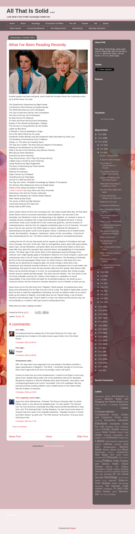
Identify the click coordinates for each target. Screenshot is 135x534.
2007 (100, 366)
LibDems (107, 444)
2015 (100, 337)
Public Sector (120, 464)
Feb (102, 298)
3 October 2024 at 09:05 (26, 355)
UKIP (119, 488)
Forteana (124, 427)
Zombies (112, 494)
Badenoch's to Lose (108, 202)
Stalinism (112, 480)
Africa (107, 396)
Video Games (15, 28)
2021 (100, 314)
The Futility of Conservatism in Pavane (108, 165)
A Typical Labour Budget (110, 159)
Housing (107, 435)
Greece (98, 432)
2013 (100, 344)
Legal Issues (122, 441)
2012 (100, 348)
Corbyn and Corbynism (111, 416)
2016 (100, 333)
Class (124, 407)
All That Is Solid (107, 119)
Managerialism (110, 447)
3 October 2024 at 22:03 (26, 392)
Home (12, 23)
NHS (112, 455)
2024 (100, 142)
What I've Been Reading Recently (37, 44)
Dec (102, 145)
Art (127, 396)
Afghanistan (99, 396)
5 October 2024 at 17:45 (26, 421)
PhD (104, 457)
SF (23, 316)
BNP (107, 402)
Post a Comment (20, 427)
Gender (85, 23)
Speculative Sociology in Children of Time (110, 185)
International (77, 28)
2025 (100, 138)
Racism (99, 466)
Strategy (106, 483)
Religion (124, 467)
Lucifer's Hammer (16, 190)
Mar (102, 294)
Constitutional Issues (106, 414)
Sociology (36, 23)
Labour (100, 441)
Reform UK (112, 467)
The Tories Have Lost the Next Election (110, 226)
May (102, 287)
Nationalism (100, 452)
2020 (100, 318)
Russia (117, 469)
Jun (102, 283)
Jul (101, 279)
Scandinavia (108, 471)
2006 (100, 370)
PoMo (116, 461)
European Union (119, 423)
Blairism (109, 399)
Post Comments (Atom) (54, 446)
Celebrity (114, 405)
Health (98, 435)
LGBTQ (98, 444)
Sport (104, 480)
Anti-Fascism (118, 396)
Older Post (82, 436)
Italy (126, 438)
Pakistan (98, 457)
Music (125, 449)
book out (98, 53)
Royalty (109, 469)
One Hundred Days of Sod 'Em (109, 216)
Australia (98, 399)
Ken (17, 330)
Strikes (114, 483)
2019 (100, 321)
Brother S (105, 405)
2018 (100, 325)
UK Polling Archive (58, 28)
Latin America (111, 441)
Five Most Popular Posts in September (110, 266)
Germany (124, 429)
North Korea (122, 455)
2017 (100, 329)
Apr (102, 291)
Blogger (72, 528)
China (97, 408)
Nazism (111, 452)
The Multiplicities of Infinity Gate (108, 242)
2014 (100, 340)
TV (114, 488)
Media (98, 449)
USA (126, 488)
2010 (100, 355)
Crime (118, 417)
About (23, 23)
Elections (101, 423)
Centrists (123, 404)
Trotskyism (107, 489)
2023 (100, 307)
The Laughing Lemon (25, 398)
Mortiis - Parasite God (109, 156)
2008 (100, 363)
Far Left (72, 23)
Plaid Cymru (123, 457)
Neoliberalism (122, 452)
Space (98, 480)
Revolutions (100, 469)
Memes (106, 450)
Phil (17, 348)
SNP (119, 474)
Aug (102, 276)
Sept (102, 272)
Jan (102, 302)
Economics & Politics (54, 23)
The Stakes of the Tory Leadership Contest (109, 232)
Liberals (117, 444)
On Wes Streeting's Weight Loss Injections (110, 197)
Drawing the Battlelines (109, 205)
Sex (95, 23)
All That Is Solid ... (31, 11)
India (103, 438)
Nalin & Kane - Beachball (110, 221)
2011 (100, 351)
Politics (107, 460)
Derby (125, 417)
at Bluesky (104, 56)
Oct (102, 152)
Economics (110, 420)
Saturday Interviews (96, 28)
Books (106, 23)
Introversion (112, 437)
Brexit (120, 401)
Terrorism (99, 486)
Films (117, 427)
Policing (98, 461)
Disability (98, 420)
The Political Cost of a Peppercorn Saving (109, 172)
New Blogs (101, 454)
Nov (102, 149)
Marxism (124, 447)
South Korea (123, 478)
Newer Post (15, 436)
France (98, 429)
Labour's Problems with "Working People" (110, 178)
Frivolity (106, 429)
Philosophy (112, 457)
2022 (100, 310)
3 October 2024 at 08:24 (26, 342)
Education (123, 420)
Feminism (109, 427)
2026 (100, 134)
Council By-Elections (36, 28)
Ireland (122, 438)
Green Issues (109, 432)
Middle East (115, 450)
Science (116, 471)
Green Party (122, 432)
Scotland (124, 471)
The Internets (112, 486)
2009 (100, 359)
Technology (123, 483)
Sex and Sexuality (103, 474)
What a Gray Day (107, 237)
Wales (114, 492)
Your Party (104, 494)
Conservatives (105, 411)
